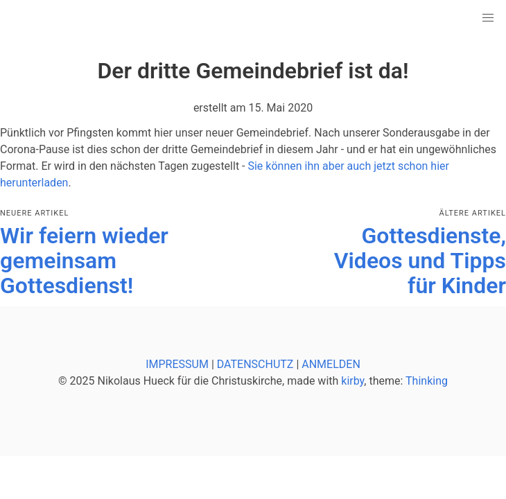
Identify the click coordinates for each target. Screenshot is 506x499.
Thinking (426, 380)
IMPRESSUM (177, 364)
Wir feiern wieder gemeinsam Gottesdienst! (84, 260)
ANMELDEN (331, 364)
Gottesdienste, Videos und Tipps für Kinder (420, 260)
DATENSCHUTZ (255, 364)
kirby (352, 380)
